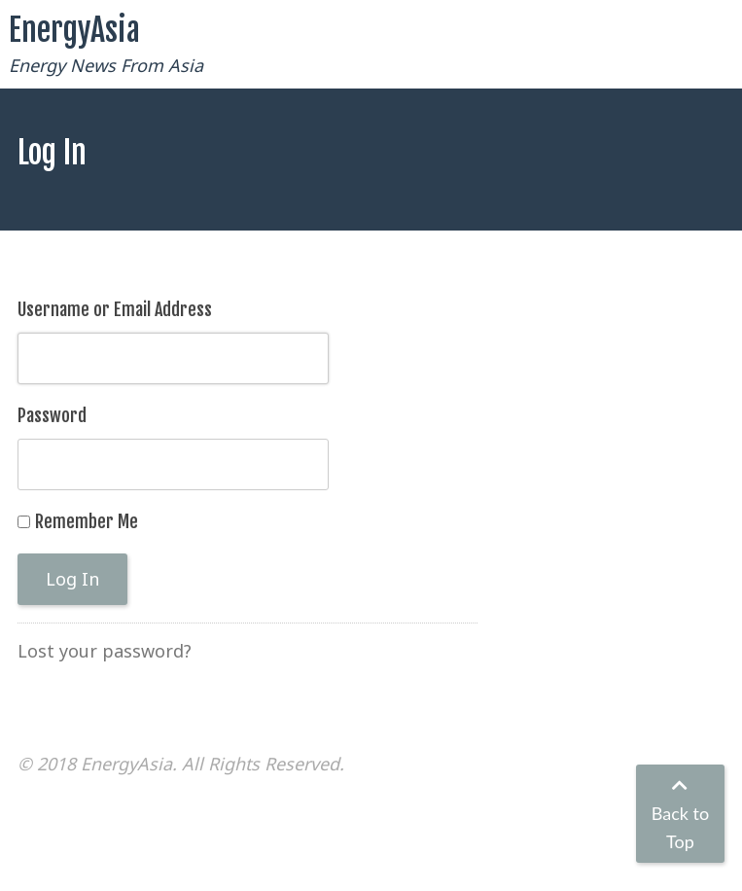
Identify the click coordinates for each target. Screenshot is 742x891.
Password (52, 415)
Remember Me (86, 521)
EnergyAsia (74, 30)
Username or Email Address (115, 309)
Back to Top (680, 814)
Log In (72, 578)
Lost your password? (105, 650)
